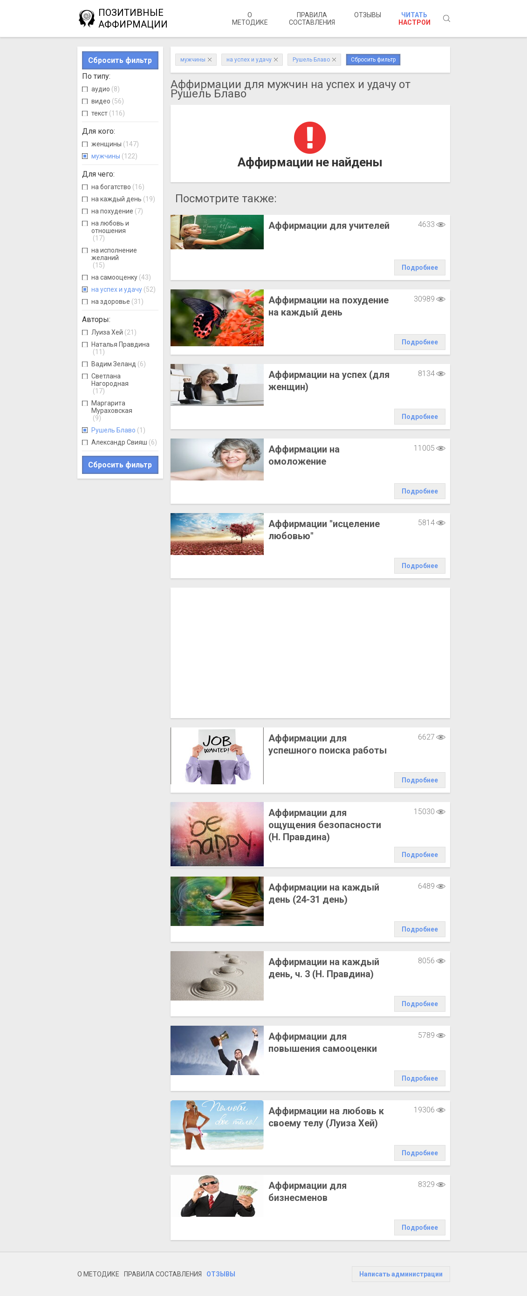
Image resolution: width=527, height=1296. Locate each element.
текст (108, 113)
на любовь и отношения (110, 230)
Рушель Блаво (118, 430)
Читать (414, 18)
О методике (250, 18)
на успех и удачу (123, 289)
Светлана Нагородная (110, 383)
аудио (105, 89)
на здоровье (117, 301)
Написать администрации (401, 1274)
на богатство (117, 187)
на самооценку (121, 277)
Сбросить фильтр (120, 60)
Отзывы (367, 15)
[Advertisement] (310, 653)
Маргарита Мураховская (111, 410)
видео (107, 101)
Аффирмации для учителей (329, 225)
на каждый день (123, 199)
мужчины (114, 156)
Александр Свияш (124, 442)
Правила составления (312, 18)
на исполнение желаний (114, 258)
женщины (115, 144)
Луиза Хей (114, 332)
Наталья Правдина (120, 348)
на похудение (117, 211)
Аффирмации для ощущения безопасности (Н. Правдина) (324, 825)
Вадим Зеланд (118, 364)
